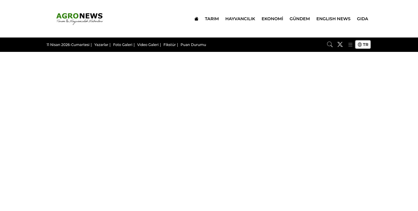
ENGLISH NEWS (333, 18)
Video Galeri (148, 44)
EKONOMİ (272, 18)
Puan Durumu (193, 44)
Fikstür (170, 44)
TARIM (212, 18)
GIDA (362, 18)
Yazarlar (101, 44)
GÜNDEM (300, 18)
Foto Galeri (123, 44)
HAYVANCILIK (240, 18)
